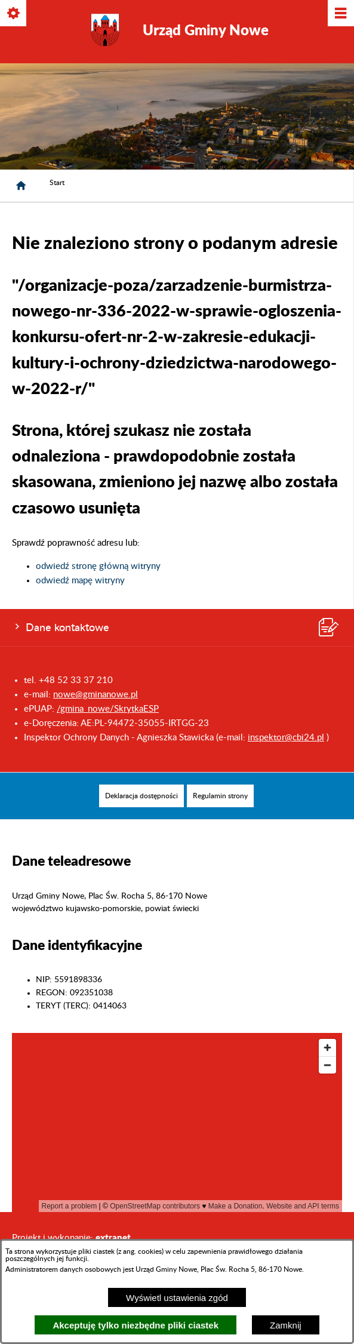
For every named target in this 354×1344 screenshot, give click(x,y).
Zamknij (285, 1325)
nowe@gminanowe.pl (95, 694)
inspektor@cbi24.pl (286, 737)
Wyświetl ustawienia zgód (177, 1298)
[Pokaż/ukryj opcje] (14, 14)
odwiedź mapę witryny (80, 580)
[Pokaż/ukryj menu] (340, 14)
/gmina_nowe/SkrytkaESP (108, 709)
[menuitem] (141, 796)
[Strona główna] (21, 186)
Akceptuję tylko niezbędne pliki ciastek (135, 1325)
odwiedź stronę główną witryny (98, 566)
